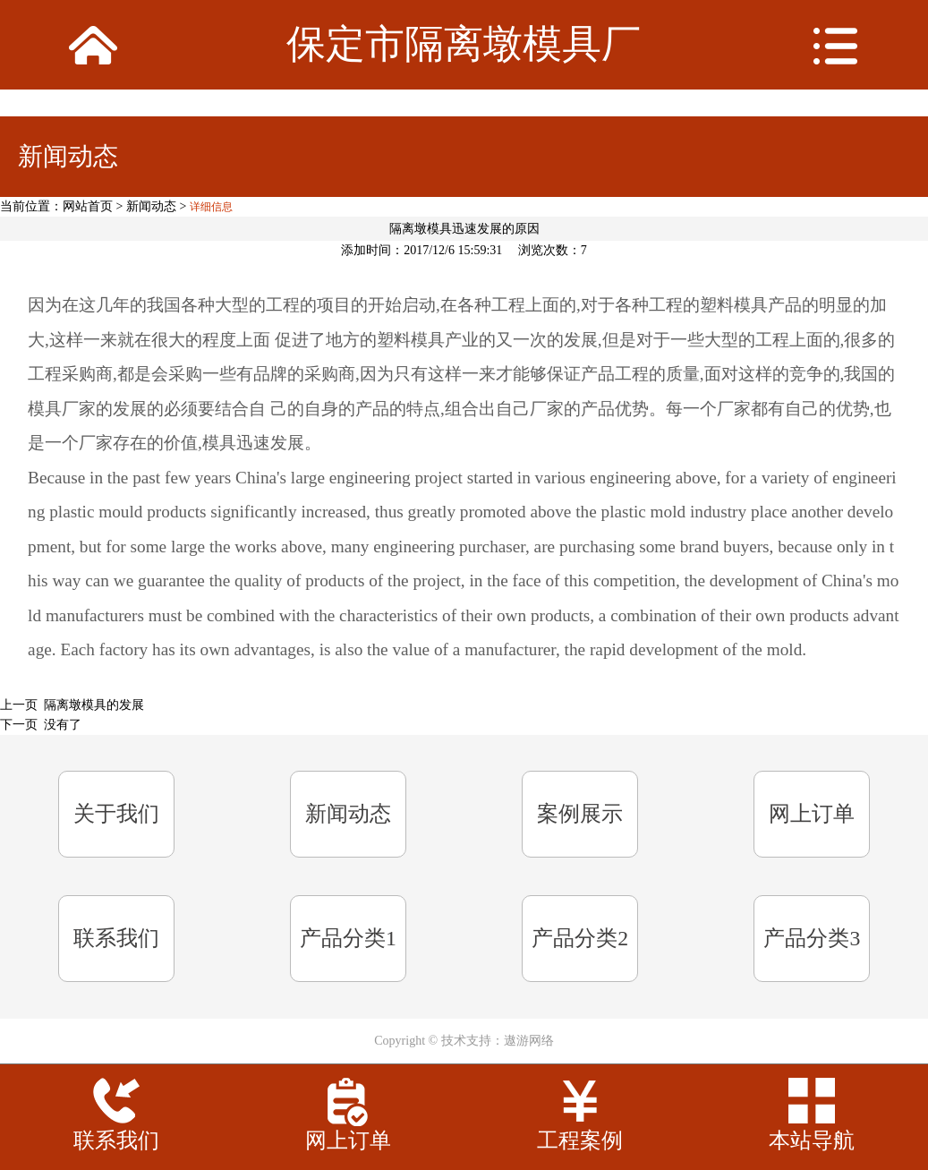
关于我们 (116, 813)
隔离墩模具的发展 (94, 705)
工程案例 (580, 1140)
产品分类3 (811, 938)
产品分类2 (580, 938)
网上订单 (812, 813)
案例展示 (580, 813)
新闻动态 (151, 206)
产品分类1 (348, 938)
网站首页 (88, 206)
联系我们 (116, 938)
